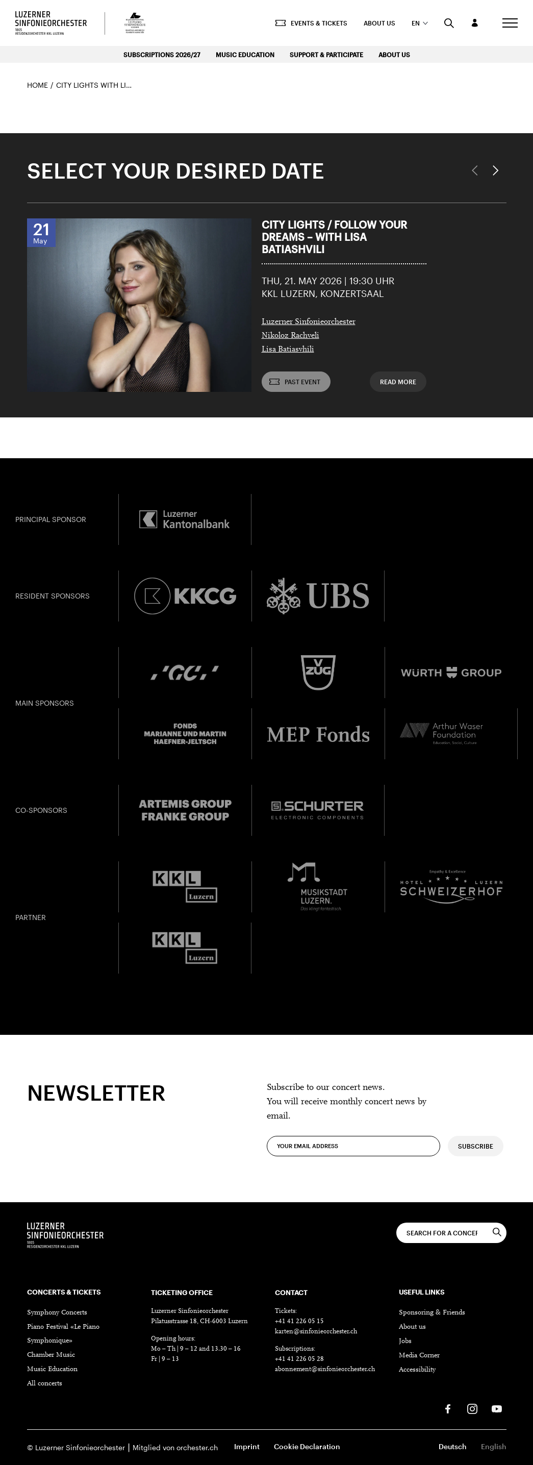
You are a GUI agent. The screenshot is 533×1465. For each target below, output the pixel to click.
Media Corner (419, 1355)
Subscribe (475, 1161)
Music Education (245, 54)
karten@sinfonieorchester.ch (316, 1331)
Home (37, 85)
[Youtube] (496, 1409)
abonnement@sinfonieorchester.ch (325, 1369)
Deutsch (453, 1446)
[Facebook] (448, 1409)
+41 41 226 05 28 (299, 1359)
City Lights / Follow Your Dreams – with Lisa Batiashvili (334, 236)
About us (379, 23)
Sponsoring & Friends (432, 1313)
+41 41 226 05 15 (299, 1321)
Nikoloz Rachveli (290, 336)
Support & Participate (326, 54)
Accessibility (417, 1370)
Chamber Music (51, 1355)
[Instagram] (472, 1409)
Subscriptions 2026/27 (161, 54)
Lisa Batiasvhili (288, 349)
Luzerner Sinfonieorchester (309, 322)
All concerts (44, 1383)
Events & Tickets (311, 23)
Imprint (247, 1446)
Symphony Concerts (57, 1313)
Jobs (405, 1341)
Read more (398, 381)
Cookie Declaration (307, 1446)
